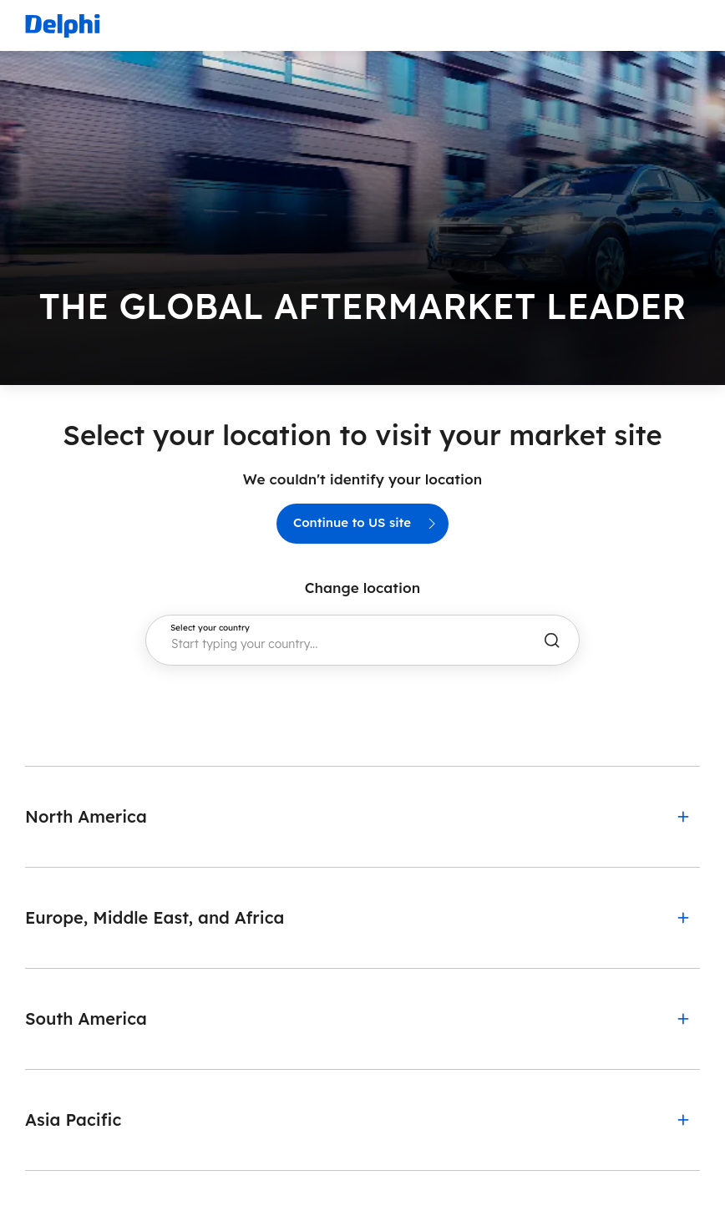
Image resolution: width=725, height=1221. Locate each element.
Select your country (210, 628)
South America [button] (86, 1018)
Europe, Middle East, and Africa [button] (154, 917)
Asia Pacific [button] (73, 1119)
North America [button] (86, 816)
